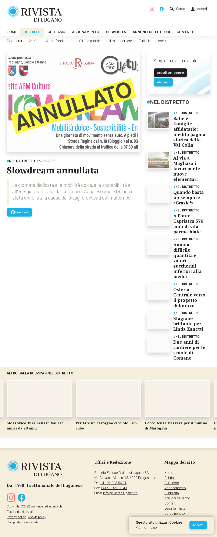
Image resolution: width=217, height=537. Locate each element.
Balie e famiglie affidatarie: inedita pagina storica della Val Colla (189, 131)
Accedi (198, 8)
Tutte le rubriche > (153, 41)
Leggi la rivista (174, 508)
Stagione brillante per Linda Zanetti (188, 323)
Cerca (177, 8)
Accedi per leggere (170, 72)
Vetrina (34, 41)
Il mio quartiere (120, 41)
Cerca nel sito (174, 513)
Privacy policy (16, 517)
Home (12, 32)
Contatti (186, 32)
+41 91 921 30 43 (114, 488)
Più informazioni (147, 528)
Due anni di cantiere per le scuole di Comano (189, 350)
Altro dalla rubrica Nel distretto (40, 373)
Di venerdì (14, 41)
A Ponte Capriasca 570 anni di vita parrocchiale (188, 224)
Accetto (198, 525)
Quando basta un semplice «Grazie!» (188, 197)
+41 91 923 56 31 (113, 483)
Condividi (19, 212)
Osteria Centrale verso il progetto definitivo (189, 297)
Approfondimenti (59, 41)
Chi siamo (56, 32)
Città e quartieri (90, 41)
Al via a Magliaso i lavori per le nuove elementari (186, 168)
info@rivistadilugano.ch (120, 493)
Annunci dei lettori (151, 32)
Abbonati (163, 82)
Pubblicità (116, 32)
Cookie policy (37, 517)
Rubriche (32, 32)
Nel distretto (21, 161)
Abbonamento (85, 32)
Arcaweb (32, 522)
